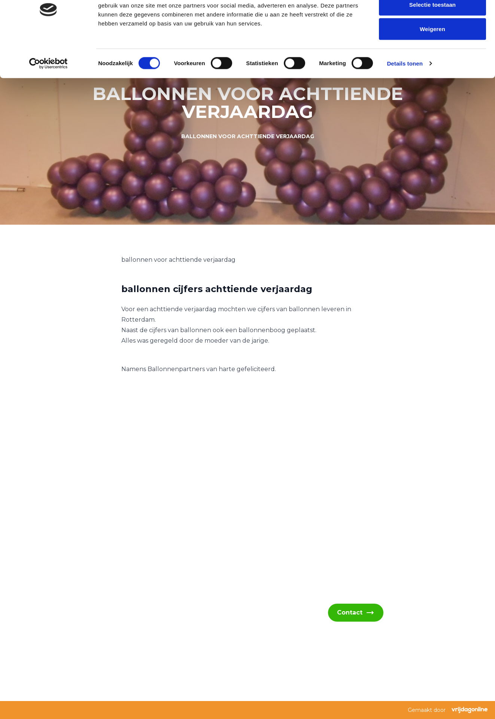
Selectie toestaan (432, 44)
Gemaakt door (448, 710)
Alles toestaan (432, 19)
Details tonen (404, 103)
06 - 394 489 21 (60, 626)
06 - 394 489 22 (61, 644)
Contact (355, 612)
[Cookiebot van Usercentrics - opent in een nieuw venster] (48, 103)
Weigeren (432, 69)
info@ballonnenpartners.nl (77, 608)
